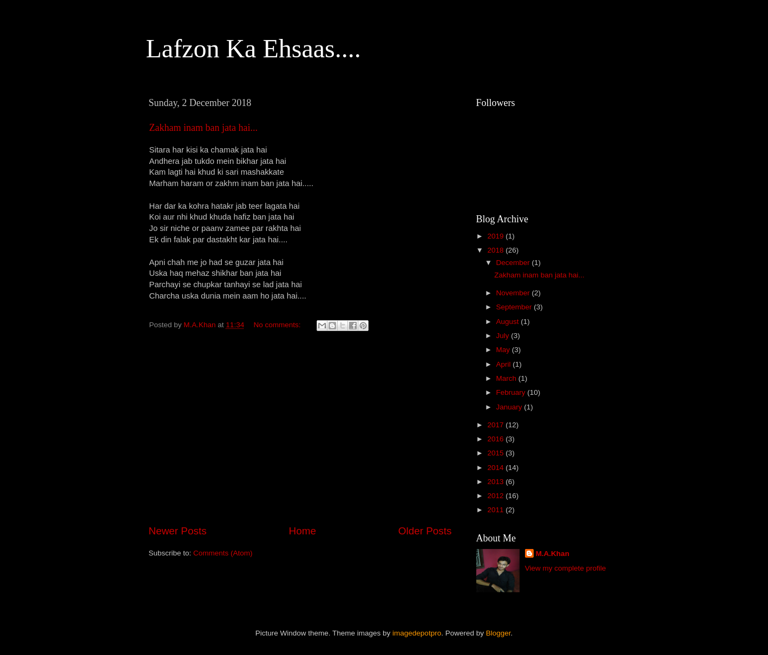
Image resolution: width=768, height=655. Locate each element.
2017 (496, 425)
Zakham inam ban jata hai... (203, 127)
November (514, 293)
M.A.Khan (552, 554)
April (504, 364)
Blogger (498, 633)
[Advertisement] (300, 434)
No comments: (278, 325)
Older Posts (425, 531)
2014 (496, 468)
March (507, 378)
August (508, 321)
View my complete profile (565, 568)
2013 (496, 482)
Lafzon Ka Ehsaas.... (253, 48)
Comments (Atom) (223, 553)
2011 (496, 510)
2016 (496, 439)
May (504, 350)
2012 (496, 496)
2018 (496, 250)
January (510, 407)
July (503, 336)
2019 (496, 236)
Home (302, 531)
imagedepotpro (416, 633)
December (514, 263)
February (512, 392)
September (515, 307)
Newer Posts (178, 531)
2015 (496, 453)
